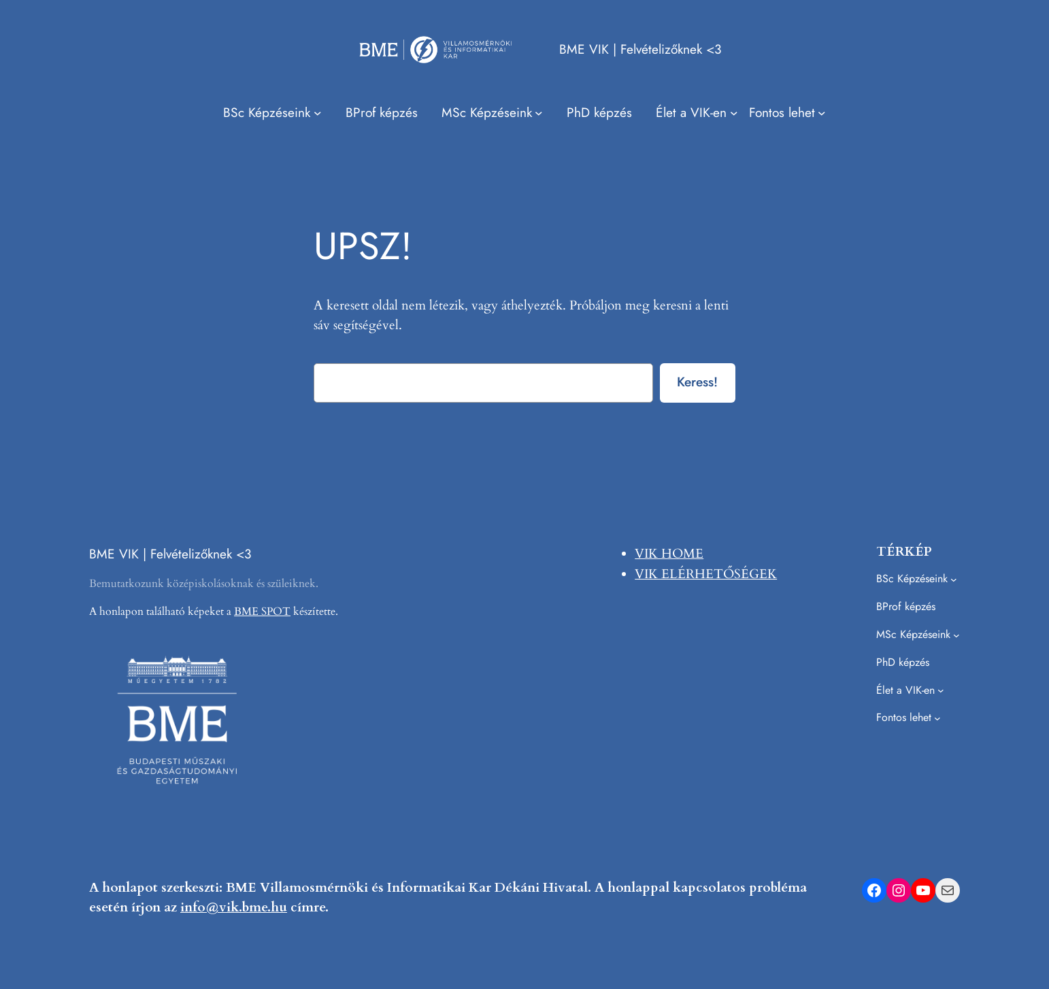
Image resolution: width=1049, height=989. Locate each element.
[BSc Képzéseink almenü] (272, 113)
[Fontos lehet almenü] (787, 113)
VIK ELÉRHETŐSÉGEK (706, 574)
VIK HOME (669, 554)
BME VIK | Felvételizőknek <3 (640, 48)
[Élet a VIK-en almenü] (696, 113)
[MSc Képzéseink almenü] (492, 113)
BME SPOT (262, 611)
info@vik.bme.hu (233, 907)
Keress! (697, 381)
